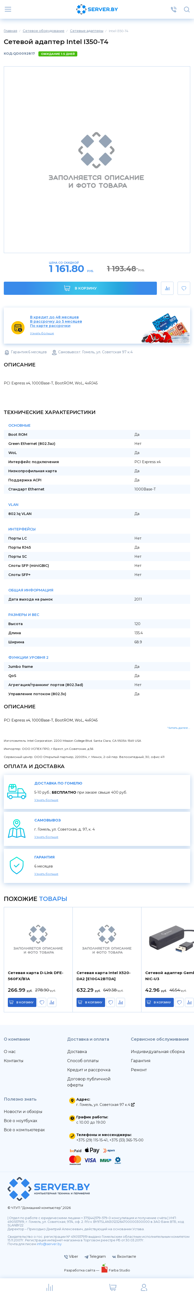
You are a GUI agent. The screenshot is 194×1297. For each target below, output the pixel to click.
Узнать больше (42, 333)
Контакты (13, 1060)
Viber (71, 1256)
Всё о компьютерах (24, 1129)
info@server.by (49, 1244)
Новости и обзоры (23, 1111)
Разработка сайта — (82, 1270)
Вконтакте (124, 1256)
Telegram (95, 1256)
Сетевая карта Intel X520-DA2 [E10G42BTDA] (104, 975)
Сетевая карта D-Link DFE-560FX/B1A (35, 975)
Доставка (77, 1051)
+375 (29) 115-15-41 (92, 1140)
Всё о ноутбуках (20, 1120)
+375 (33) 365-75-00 (126, 1140)
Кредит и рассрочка (88, 1069)
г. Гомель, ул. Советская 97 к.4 (105, 1104)
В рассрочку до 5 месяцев (56, 321)
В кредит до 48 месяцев (54, 317)
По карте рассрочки (50, 326)
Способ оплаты (83, 1060)
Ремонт (139, 1069)
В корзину (80, 288)
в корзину (25, 1002)
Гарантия (141, 1060)
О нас (10, 1051)
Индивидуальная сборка (158, 1051)
